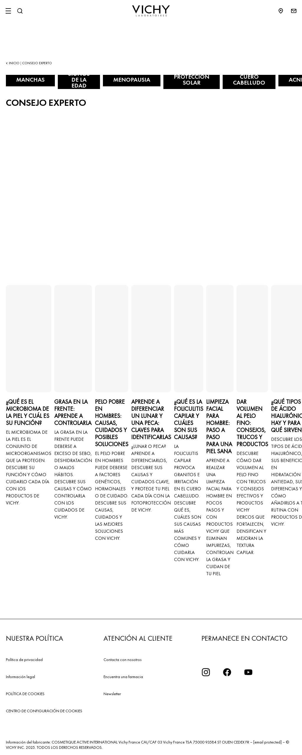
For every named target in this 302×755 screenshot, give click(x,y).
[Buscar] (19, 11)
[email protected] (267, 742)
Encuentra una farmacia (123, 676)
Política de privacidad (24, 659)
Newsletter (112, 693)
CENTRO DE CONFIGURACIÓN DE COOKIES (44, 710)
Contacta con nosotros (123, 659)
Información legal (20, 676)
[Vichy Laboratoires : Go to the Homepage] (151, 11)
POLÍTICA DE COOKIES (25, 693)
